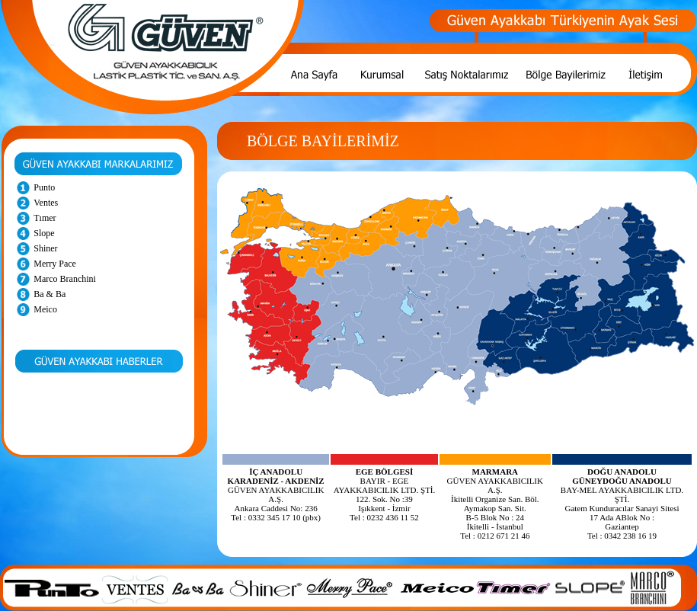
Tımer (45, 218)
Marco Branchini (65, 279)
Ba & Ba (50, 294)
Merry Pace (55, 263)
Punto (44, 187)
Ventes (46, 202)
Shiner (45, 248)
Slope (44, 233)
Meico (45, 309)
